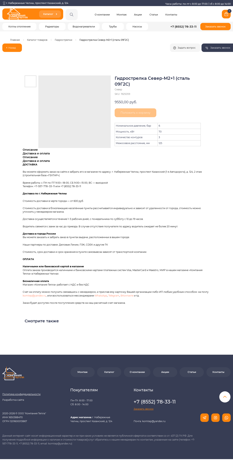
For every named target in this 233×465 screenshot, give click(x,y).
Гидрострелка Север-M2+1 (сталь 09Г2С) (104, 39)
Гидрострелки (63, 39)
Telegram (113, 295)
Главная (15, 39)
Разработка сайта (13, 399)
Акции (138, 14)
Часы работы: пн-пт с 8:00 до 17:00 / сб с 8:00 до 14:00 (198, 3)
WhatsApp (101, 295)
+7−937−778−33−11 (44, 186)
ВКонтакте (127, 295)
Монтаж (122, 14)
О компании (102, 14)
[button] (215, 26)
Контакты (171, 14)
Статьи (153, 14)
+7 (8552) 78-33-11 (183, 26)
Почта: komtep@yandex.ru (150, 421)
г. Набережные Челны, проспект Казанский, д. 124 (37, 3)
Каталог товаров (37, 39)
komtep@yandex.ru (34, 295)
